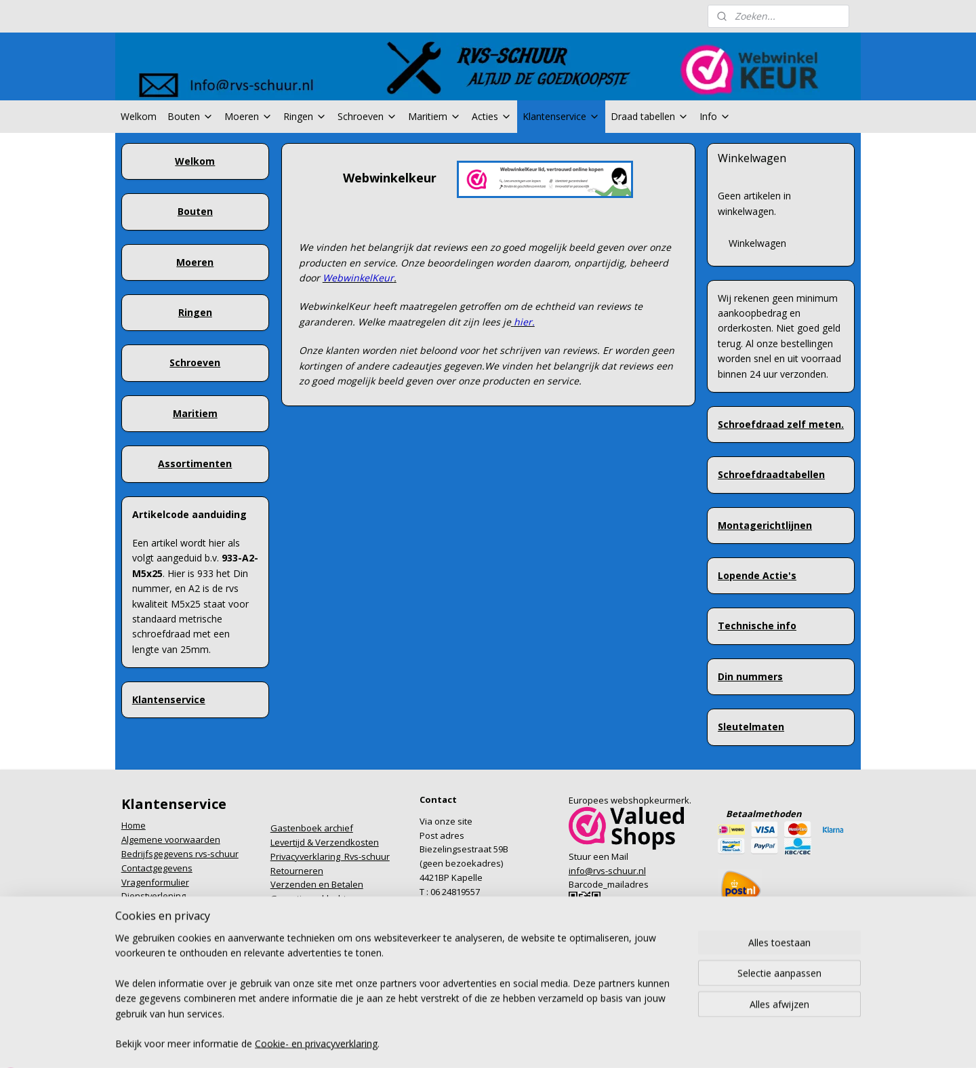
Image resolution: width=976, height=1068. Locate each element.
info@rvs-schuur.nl (607, 871)
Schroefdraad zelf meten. (781, 424)
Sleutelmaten (751, 726)
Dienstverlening (153, 896)
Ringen (305, 116)
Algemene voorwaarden (170, 839)
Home (133, 825)
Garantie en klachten (313, 898)
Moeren (248, 116)
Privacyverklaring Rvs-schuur (330, 856)
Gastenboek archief (311, 828)
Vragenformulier (155, 882)
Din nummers (750, 676)
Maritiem (434, 116)
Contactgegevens (156, 868)
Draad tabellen (650, 116)
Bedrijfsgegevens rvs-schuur (180, 854)
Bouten (190, 116)
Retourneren (296, 871)
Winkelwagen (757, 243)
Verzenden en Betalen (316, 884)
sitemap (430, 1021)
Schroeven (367, 116)
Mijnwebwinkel (629, 1021)
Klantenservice (561, 116)
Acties (492, 116)
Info (715, 116)
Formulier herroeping (164, 910)
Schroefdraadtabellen (771, 474)
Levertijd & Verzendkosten (324, 842)
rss (459, 1021)
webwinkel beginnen (511, 1021)
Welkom (139, 116)
